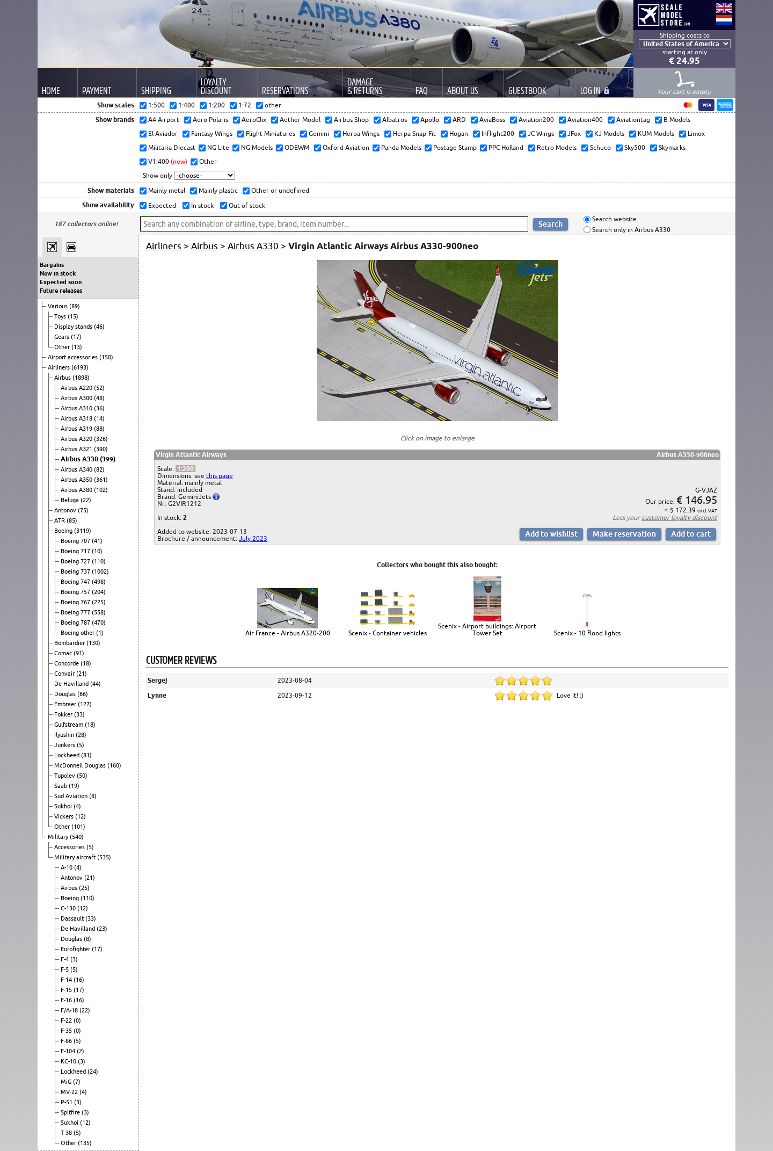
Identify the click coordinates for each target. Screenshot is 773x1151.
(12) (80, 816)
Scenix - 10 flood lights (587, 632)
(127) (85, 704)
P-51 (67, 1102)
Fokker (64, 714)
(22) (86, 500)
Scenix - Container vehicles (387, 632)
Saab (61, 786)
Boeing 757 (76, 592)
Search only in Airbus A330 (630, 229)
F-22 (67, 1020)
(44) (95, 684)
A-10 (67, 867)
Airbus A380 (77, 490)
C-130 (69, 908)
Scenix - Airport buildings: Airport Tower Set (487, 629)
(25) (84, 888)
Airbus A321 (77, 449)
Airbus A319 (77, 428)
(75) (83, 510)
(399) (107, 458)
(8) (93, 796)
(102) (101, 490)
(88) (99, 428)
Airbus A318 (77, 418)
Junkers (65, 745)
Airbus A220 (77, 388)
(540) (77, 837)
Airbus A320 (77, 439)
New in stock (58, 273)
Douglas (65, 694)
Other (62, 347)
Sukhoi (64, 806)
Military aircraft (75, 857)
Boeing (64, 530)
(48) (99, 398)
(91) (79, 653)
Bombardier (70, 643)
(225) (99, 602)
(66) (82, 694)
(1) (100, 632)
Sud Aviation (71, 796)
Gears (62, 337)
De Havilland (72, 684)
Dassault (73, 918)
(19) (74, 786)
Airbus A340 (77, 469)
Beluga (71, 500)
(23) (102, 928)
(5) (80, 745)
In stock (201, 205)
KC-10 (69, 1061)
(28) (81, 735)
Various (58, 306)
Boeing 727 (76, 561)
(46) (99, 326)
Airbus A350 (77, 479)
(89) (74, 306)
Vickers (64, 816)
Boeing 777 (76, 612)
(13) (76, 347)
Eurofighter (76, 949)
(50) (82, 775)
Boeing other (78, 632)
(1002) (100, 571)
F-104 (69, 1051)
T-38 (67, 1133)
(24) (92, 1071)
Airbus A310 (77, 408)
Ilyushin (65, 735)
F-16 (67, 1000)
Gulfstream (69, 724)
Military (59, 837)
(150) (106, 357)
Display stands (74, 326)
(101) (78, 826)
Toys (61, 316)
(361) (101, 479)
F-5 (65, 969)
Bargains (52, 265)
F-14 (67, 979)
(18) (86, 663)
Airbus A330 (80, 458)
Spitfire (71, 1112)
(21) (81, 673)
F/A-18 (70, 1010)
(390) (101, 449)
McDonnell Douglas (80, 765)
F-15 (67, 990)
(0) (77, 1020)
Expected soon (61, 282)
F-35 (67, 1030)
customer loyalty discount (679, 517)
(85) (72, 520)
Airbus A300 (77, 398)
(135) (85, 1143)
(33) (79, 714)
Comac (64, 653)
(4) (77, 806)
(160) (114, 765)
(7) (77, 1081)
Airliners (59, 367)
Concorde (67, 663)
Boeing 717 (76, 551)
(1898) (81, 377)
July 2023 (253, 538)
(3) (74, 959)
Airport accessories (73, 357)
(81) (86, 755)
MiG (67, 1081)
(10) (97, 551)
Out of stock (246, 205)
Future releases (61, 290)
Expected (161, 205)
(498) (99, 581)
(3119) (82, 530)
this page (219, 475)
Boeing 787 (76, 622)
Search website (613, 219)
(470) (99, 622)
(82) (99, 469)
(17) (76, 337)
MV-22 (70, 1092)
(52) (99, 388)
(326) (101, 439)
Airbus (63, 377)
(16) (79, 979)
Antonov (66, 510)
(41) (97, 541)
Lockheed (67, 755)
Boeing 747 (76, 581)
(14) (99, 418)
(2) (80, 1051)
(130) (93, 643)
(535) (104, 857)
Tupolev (65, 775)
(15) (73, 316)
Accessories (70, 847)
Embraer (66, 704)
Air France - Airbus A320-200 (287, 632)
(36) (99, 408)
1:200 (185, 468)
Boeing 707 (76, 541)
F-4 (65, 959)
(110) (99, 561)
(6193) (80, 367)
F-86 (67, 1041)
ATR (60, 520)
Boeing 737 (76, 571)
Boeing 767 (76, 602)
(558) (99, 612)
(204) (99, 592)
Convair (65, 673)
